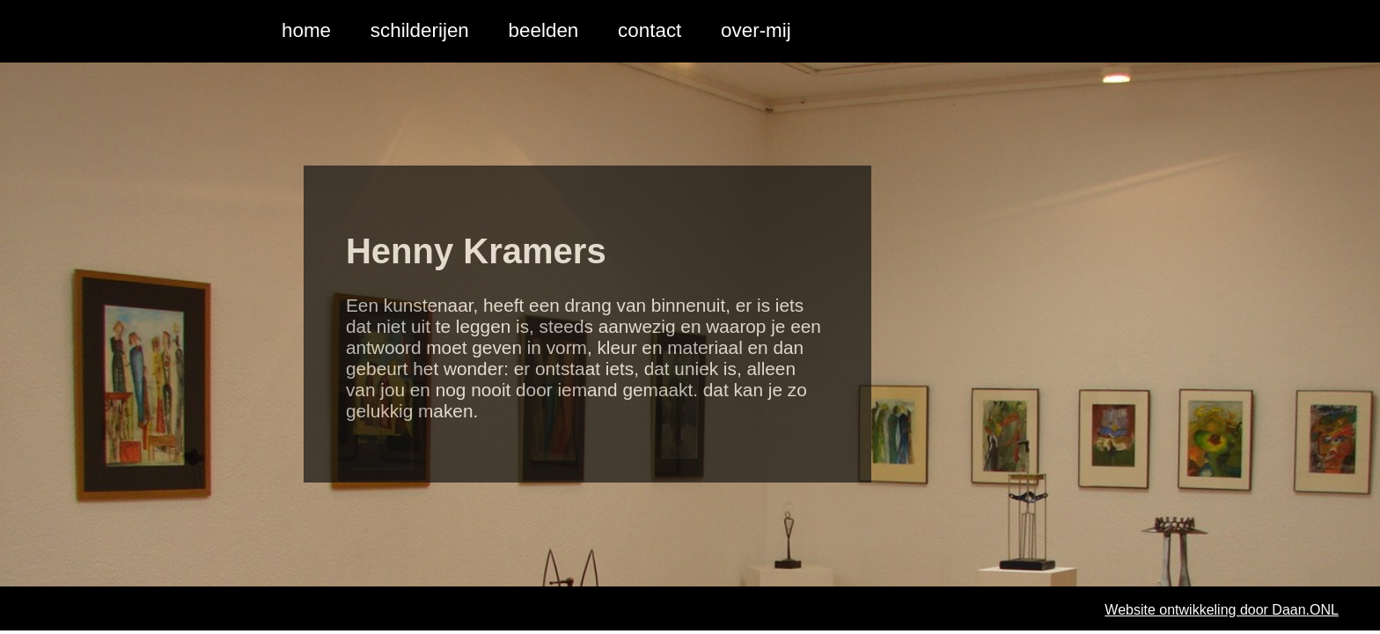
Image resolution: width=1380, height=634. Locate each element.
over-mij (756, 30)
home (306, 30)
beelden (544, 30)
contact (649, 30)
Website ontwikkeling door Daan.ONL (1222, 609)
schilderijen (420, 30)
